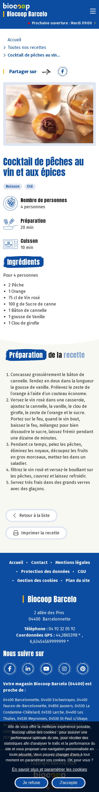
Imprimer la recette (36, 533)
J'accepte (68, 782)
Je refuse (31, 782)
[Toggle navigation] (93, 13)
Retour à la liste (31, 515)
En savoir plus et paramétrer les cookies (49, 769)
